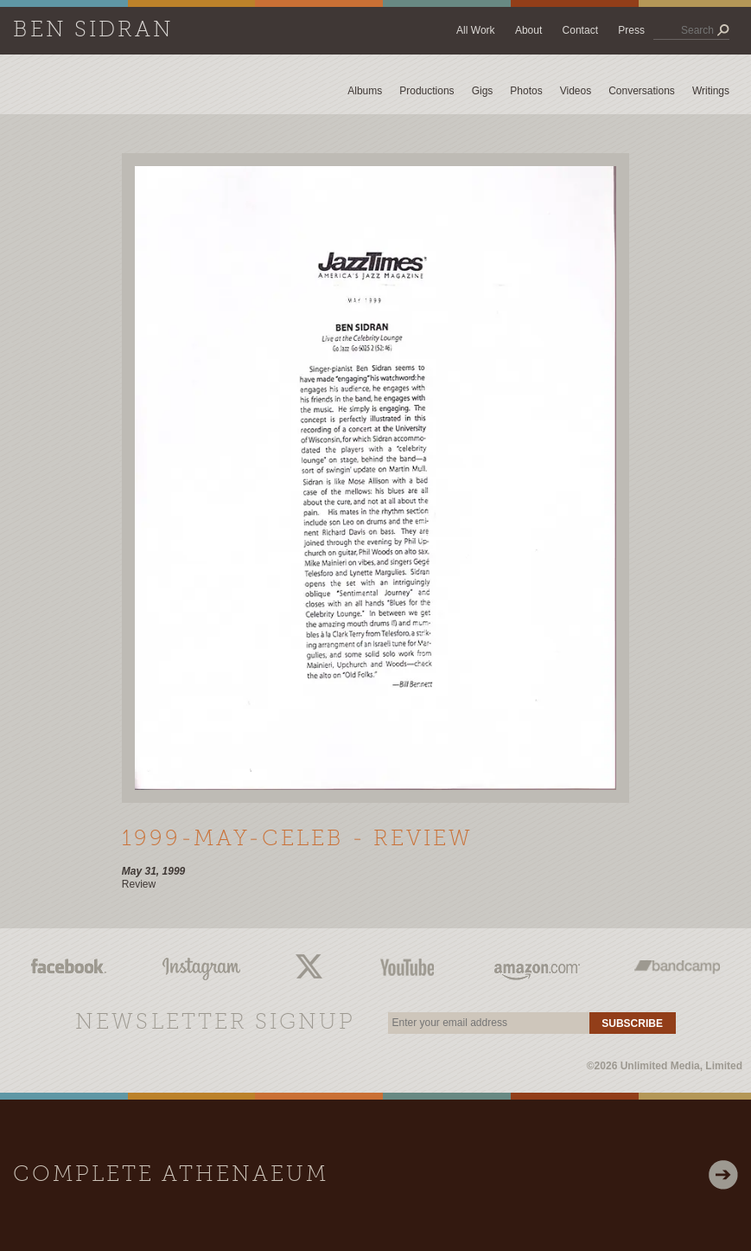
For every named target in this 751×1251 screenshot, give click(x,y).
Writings (710, 91)
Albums (364, 91)
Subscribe (632, 1023)
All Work (475, 30)
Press (631, 30)
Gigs (482, 91)
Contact (580, 30)
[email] (488, 1023)
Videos (575, 91)
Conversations (641, 91)
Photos (526, 91)
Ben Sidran (93, 31)
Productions (426, 91)
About (528, 30)
